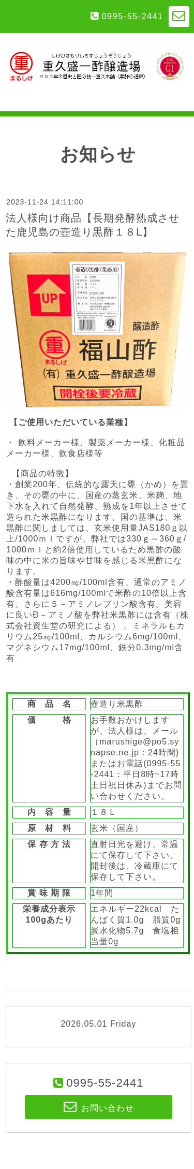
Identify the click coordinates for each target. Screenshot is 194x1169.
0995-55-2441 (132, 16)
